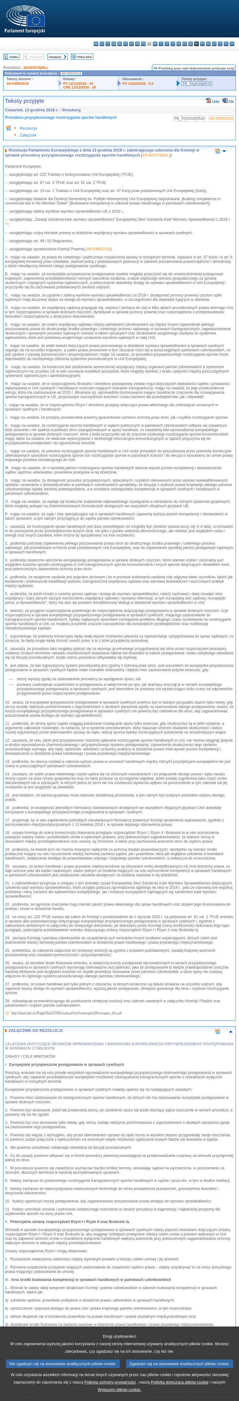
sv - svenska (232, 43)
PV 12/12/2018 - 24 (78, 83)
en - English (137, 43)
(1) (7, 1013)
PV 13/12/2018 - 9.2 (137, 83)
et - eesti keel (125, 43)
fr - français (143, 43)
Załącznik (28, 135)
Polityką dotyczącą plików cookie (180, 1391)
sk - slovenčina (214, 43)
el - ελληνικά (131, 43)
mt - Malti (184, 43)
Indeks (14, 57)
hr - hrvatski (155, 43)
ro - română (208, 43)
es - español (102, 43)
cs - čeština (107, 43)
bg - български (96, 43)
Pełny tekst (84, 57)
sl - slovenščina (220, 43)
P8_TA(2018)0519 (197, 83)
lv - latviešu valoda (167, 43)
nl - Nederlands (190, 43)
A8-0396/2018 (18, 83)
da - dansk (113, 43)
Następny (55, 57)
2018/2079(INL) (35, 68)
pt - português (202, 43)
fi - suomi (226, 43)
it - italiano (161, 43)
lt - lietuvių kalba (173, 43)
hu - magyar (178, 43)
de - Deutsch (119, 43)
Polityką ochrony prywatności (110, 1391)
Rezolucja (28, 128)
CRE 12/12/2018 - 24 (79, 87)
